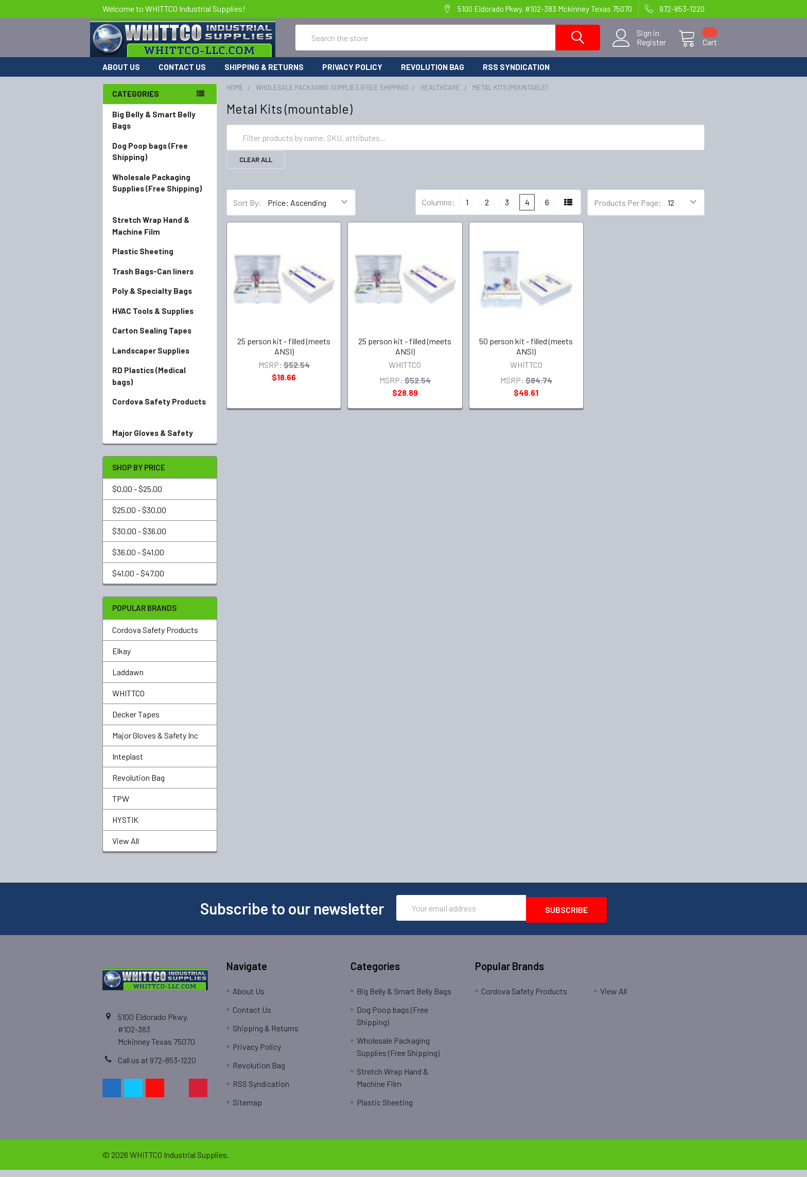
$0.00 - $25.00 (137, 498)
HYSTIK (125, 829)
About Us (121, 76)
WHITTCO (128, 702)
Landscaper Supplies (159, 360)
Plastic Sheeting (159, 261)
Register (639, 48)
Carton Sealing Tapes (159, 340)
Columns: (438, 211)
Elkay (121, 660)
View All (125, 850)
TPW (120, 808)
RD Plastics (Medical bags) (159, 386)
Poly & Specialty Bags (159, 300)
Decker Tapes (136, 723)
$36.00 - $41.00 (138, 561)
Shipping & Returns (264, 76)
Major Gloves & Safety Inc (155, 744)
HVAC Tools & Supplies (159, 320)
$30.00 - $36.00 (139, 540)
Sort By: (247, 212)
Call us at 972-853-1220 (157, 1067)
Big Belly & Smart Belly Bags (154, 129)
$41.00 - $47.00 (138, 582)
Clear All (255, 169)
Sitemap (247, 1109)
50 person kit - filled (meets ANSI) (526, 355)
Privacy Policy (352, 76)
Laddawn (128, 681)
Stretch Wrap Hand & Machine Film (159, 235)
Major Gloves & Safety (159, 442)
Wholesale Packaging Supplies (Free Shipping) (159, 199)
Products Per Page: (627, 212)
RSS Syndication (516, 76)
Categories (135, 103)
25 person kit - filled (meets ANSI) (283, 355)
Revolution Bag (432, 76)
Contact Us (182, 76)
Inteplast (127, 765)
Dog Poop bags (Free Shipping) (159, 161)
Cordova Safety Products (159, 417)
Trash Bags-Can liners (159, 281)
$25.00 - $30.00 (139, 519)
